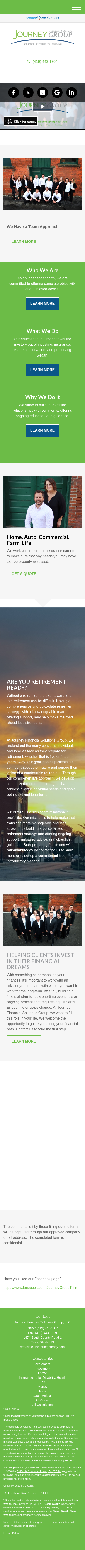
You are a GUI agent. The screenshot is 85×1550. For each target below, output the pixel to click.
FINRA (32, 1503)
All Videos (42, 1400)
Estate (42, 1373)
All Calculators (42, 1405)
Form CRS (16, 1408)
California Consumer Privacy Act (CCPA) (39, 1471)
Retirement (42, 1364)
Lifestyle (42, 1391)
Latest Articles (42, 1396)
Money (42, 1386)
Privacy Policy (11, 1533)
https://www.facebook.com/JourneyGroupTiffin (40, 1288)
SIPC (40, 1503)
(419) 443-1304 (42, 62)
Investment (42, 1368)
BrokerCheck (10, 1419)
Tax (42, 1382)
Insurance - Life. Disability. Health (42, 1377)
